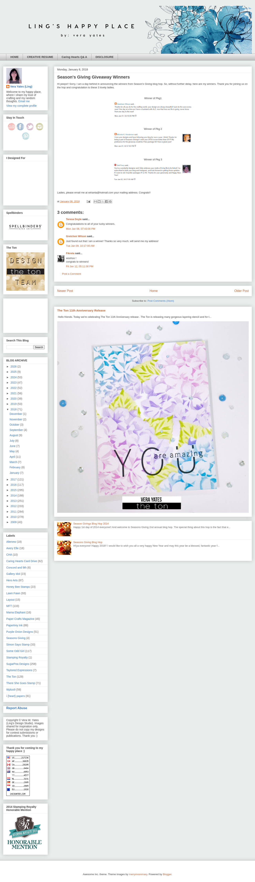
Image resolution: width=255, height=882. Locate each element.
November (16, 419)
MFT (9, 606)
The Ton (11, 676)
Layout (10, 599)
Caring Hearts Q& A (74, 57)
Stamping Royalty (17, 657)
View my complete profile (21, 105)
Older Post (241, 290)
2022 (14, 387)
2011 (14, 511)
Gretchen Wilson (76, 236)
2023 (14, 382)
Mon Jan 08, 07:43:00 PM (80, 228)
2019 (14, 403)
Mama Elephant (15, 612)
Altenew (11, 541)
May (12, 451)
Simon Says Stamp (18, 644)
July (12, 440)
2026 (14, 366)
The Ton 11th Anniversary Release (81, 310)
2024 (14, 377)
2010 (14, 516)
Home (154, 290)
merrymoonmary (138, 874)
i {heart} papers (15, 696)
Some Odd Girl (15, 651)
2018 (14, 409)
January (15, 472)
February (15, 467)
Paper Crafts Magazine (20, 618)
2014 (14, 495)
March (14, 462)
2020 (14, 398)
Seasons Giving (15, 638)
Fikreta (70, 253)
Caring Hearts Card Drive (21, 561)
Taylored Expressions (19, 670)
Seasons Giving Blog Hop (87, 542)
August (14, 435)
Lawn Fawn (13, 593)
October (15, 424)
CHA (9, 554)
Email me (24, 101)
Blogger (167, 874)
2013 (14, 500)
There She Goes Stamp (20, 683)
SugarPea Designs (17, 663)
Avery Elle (12, 548)
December (16, 413)
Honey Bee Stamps (18, 586)
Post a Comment (71, 273)
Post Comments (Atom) (160, 300)
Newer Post (65, 290)
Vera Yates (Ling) (21, 86)
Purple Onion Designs (19, 631)
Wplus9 (10, 689)
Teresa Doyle (74, 219)
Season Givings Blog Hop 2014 (91, 523)
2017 (14, 479)
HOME (14, 57)
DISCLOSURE (105, 57)
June (13, 446)
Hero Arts (12, 580)
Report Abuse (16, 708)
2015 (14, 490)
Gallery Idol (13, 573)
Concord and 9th (16, 567)
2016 (14, 484)
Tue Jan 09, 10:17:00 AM (80, 245)
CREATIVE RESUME (40, 57)
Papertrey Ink (14, 625)
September (17, 430)
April (13, 456)
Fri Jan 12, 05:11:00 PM (79, 266)
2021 (14, 393)
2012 (14, 506)
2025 (14, 371)
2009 (14, 522)
